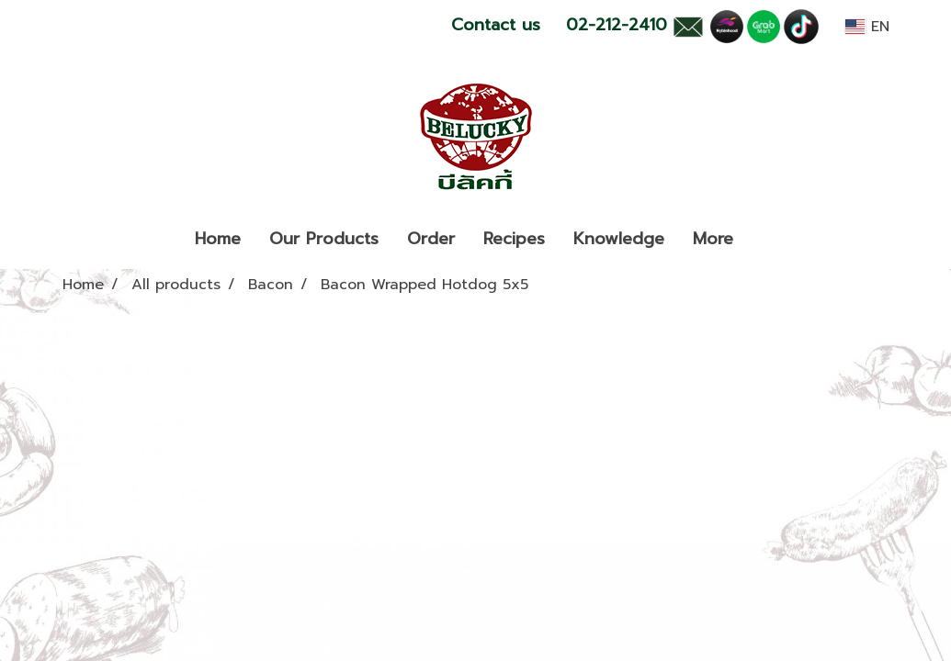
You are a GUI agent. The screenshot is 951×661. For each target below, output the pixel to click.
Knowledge (618, 239)
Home (218, 239)
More (713, 239)
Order (431, 239)
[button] (763, 239)
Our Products (324, 239)
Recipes (514, 239)
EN (867, 27)
